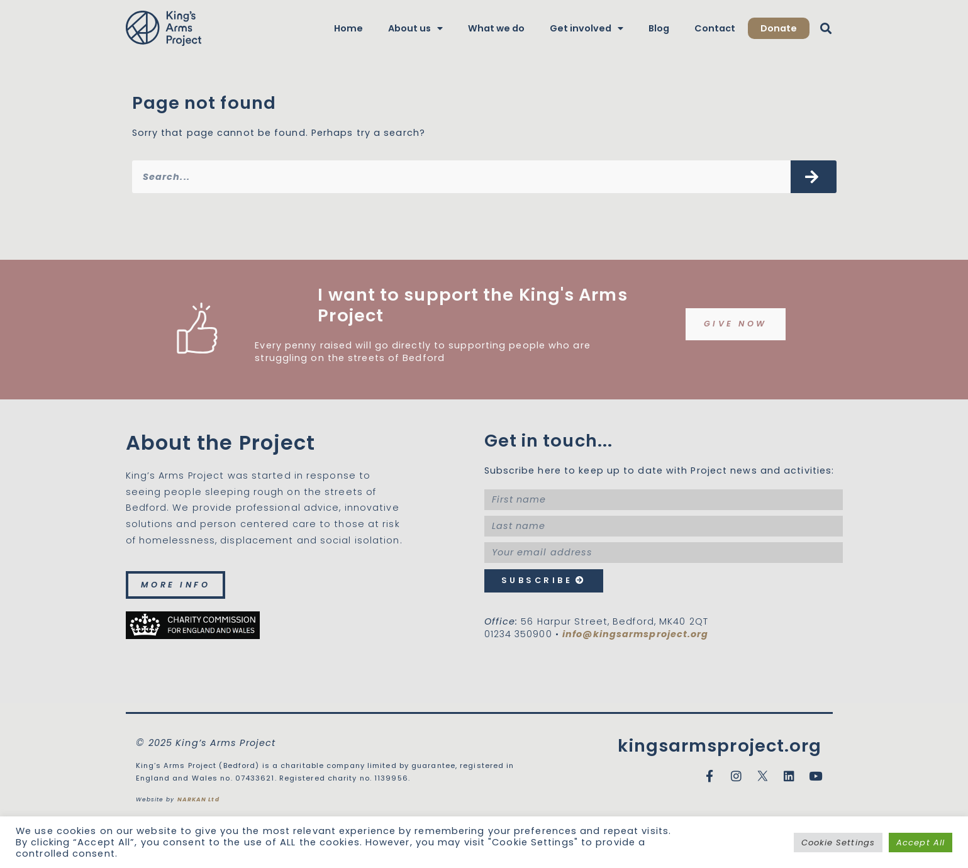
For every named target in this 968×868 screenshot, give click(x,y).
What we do (496, 28)
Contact (714, 28)
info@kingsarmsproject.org (635, 634)
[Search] (814, 176)
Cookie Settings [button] (838, 843)
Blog (658, 28)
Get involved (586, 28)
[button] (826, 28)
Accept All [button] (920, 843)
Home (348, 28)
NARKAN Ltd (198, 799)
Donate (778, 28)
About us (415, 28)
